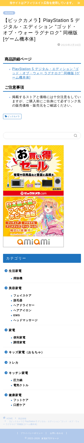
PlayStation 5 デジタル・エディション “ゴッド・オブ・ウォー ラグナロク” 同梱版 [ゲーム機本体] (46, 73)
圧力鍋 (17, 380)
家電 (12, 330)
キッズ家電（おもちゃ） (26, 352)
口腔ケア (19, 404)
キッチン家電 (18, 373)
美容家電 (15, 288)
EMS (16, 315)
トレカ (13, 362)
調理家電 (19, 342)
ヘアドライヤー (24, 305)
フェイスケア (22, 295)
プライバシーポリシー (32, 433)
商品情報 (9, 13)
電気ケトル (21, 385)
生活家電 (15, 271)
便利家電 (19, 337)
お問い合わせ (56, 433)
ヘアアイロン (22, 310)
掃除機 (17, 278)
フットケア (21, 400)
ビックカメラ (13, 116)
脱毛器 (17, 300)
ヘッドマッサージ (25, 320)
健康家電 (15, 395)
